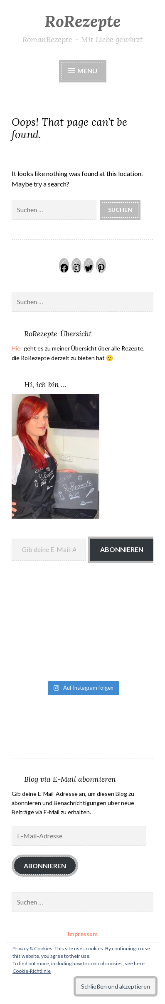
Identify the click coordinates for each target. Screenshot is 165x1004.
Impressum (83, 933)
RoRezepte (82, 21)
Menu (82, 71)
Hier (17, 348)
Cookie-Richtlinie (31, 971)
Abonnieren (121, 549)
